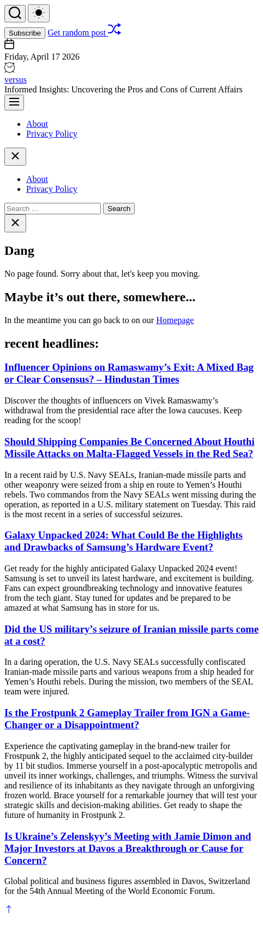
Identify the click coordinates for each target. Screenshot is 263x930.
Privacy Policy (51, 133)
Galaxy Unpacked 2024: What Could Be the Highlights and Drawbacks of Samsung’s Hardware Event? (123, 541)
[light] (39, 13)
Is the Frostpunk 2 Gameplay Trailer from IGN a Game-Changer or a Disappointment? (127, 718)
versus (15, 79)
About (37, 123)
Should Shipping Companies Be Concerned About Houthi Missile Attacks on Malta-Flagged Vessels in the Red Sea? (129, 447)
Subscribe (25, 33)
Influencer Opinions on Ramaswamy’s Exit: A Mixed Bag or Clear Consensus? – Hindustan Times (129, 373)
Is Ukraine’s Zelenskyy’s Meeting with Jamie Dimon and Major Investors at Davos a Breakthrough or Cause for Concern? (127, 848)
